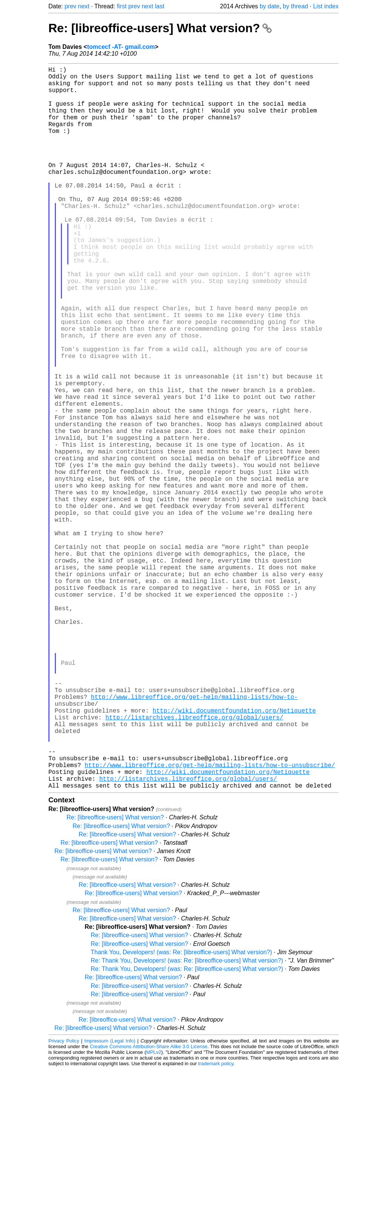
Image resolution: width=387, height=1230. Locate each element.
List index (326, 6)
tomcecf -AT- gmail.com (121, 47)
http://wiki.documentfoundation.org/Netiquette (234, 854)
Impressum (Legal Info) (109, 1201)
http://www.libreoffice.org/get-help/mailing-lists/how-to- (194, 837)
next (83, 6)
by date (269, 6)
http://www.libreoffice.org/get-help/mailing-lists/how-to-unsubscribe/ (210, 921)
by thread (295, 6)
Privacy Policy (63, 1201)
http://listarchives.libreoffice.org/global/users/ (194, 862)
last (159, 6)
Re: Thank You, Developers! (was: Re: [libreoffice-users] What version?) (187, 1121)
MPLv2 (153, 1213)
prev (70, 6)
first (122, 6)
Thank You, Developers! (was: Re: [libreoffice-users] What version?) (181, 1113)
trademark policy (215, 1224)
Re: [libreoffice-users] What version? (160, 28)
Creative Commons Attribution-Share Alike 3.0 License (148, 1207)
